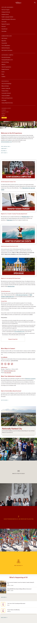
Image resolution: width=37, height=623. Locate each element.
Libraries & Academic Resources (9, 19)
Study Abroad (4, 28)
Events (3, 71)
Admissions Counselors (30, 378)
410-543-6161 (7, 372)
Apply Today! (4, 152)
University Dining (5, 62)
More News (4, 597)
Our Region (4, 100)
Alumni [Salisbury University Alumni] (3, 115)
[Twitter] (5, 364)
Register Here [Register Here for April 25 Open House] (11, 286)
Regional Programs (6, 24)
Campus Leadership (6, 88)
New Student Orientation (7, 50)
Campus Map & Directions (7, 102)
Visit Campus (4, 38)
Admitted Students (6, 47)
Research (4, 26)
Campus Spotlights (6, 95)
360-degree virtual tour (22, 295)
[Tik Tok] (12, 364)
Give (4, 117)
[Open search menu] (35, 2)
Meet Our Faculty (18, 565)
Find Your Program (5, 9)
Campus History (5, 90)
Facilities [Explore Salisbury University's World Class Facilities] (3, 76)
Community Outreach (6, 93)
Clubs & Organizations (6, 66)
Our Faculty (4, 21)
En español (4, 150)
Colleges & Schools (6, 12)
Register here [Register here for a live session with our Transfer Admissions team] (25, 216)
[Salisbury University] (18, 3)
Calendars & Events (6, 108)
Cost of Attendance (6, 45)
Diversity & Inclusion (6, 57)
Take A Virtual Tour (5, 146)
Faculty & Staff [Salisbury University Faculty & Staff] (5, 111)
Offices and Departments (7, 98)
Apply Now (4, 40)
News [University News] (3, 74)
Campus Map (4, 148)
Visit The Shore (4, 400)
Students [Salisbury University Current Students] (4, 110)
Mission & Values (5, 86)
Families (3, 113)
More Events (4, 617)
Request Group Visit (12, 339)
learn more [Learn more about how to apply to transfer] (9, 220)
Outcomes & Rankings (6, 83)
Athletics (3, 64)
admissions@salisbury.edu (6, 141)
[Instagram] (9, 364)
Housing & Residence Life (7, 59)
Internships (4, 31)
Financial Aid (4, 43)
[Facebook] (2, 364)
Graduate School (5, 14)
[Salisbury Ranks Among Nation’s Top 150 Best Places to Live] (18, 416)
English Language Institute (7, 16)
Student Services (5, 69)
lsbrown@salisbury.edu (19, 331)
